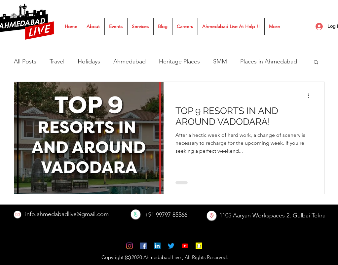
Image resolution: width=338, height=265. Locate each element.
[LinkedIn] (157, 246)
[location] (211, 215)
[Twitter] (171, 246)
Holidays (89, 61)
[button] (316, 62)
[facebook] (143, 246)
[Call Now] (135, 214)
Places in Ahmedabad (268, 61)
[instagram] (129, 246)
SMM (220, 61)
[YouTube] (185, 246)
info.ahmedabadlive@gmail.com (67, 214)
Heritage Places (179, 61)
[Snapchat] (199, 246)
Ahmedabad (129, 61)
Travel (57, 61)
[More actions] (311, 95)
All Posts (25, 61)
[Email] (17, 214)
